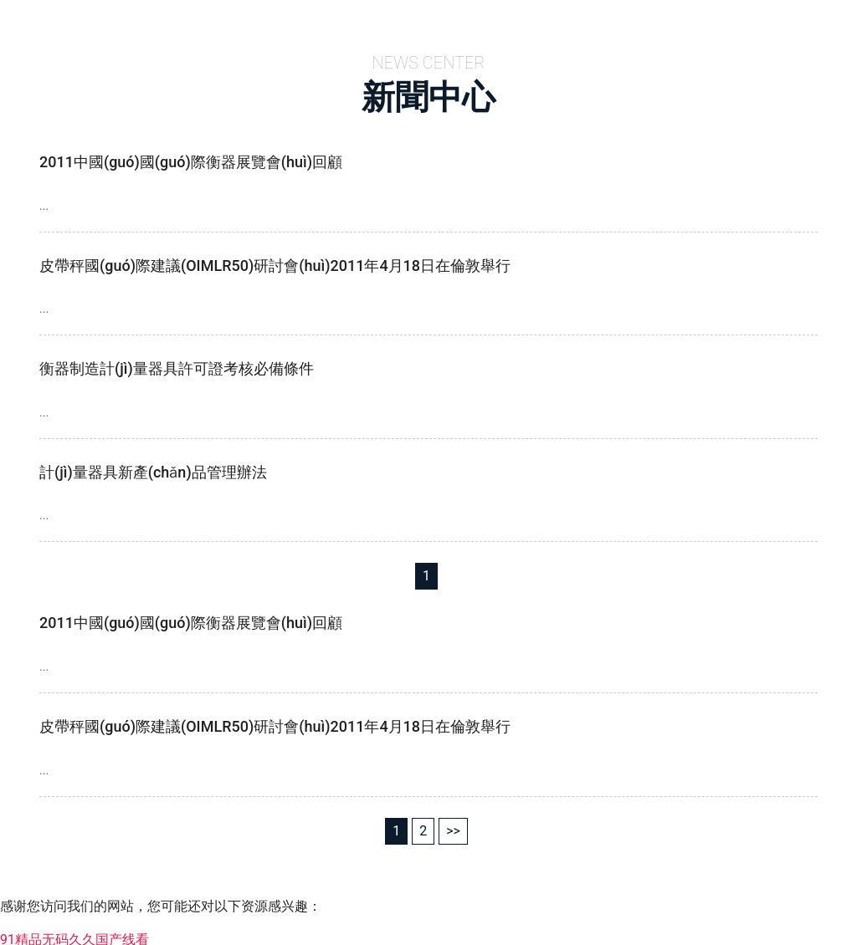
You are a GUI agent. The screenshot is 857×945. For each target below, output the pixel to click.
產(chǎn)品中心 (535, 21)
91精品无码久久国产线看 (74, 934)
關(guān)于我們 (414, 21)
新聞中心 (636, 21)
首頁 (326, 21)
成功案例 (800, 21)
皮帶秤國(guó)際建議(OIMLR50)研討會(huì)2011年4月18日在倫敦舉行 (275, 260)
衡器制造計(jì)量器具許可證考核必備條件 (176, 363)
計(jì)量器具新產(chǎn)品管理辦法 (153, 467)
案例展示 (718, 21)
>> (453, 826)
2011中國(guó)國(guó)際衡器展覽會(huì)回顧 (190, 157)
